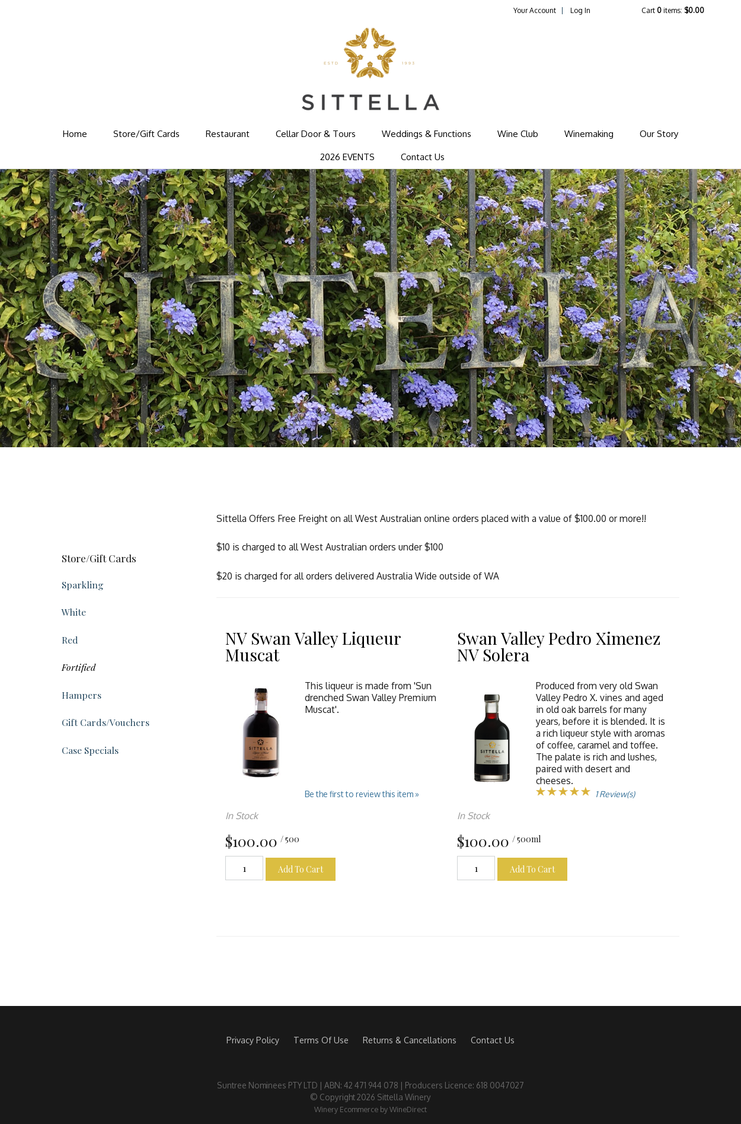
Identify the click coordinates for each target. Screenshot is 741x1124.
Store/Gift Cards (146, 133)
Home (75, 133)
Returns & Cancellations (409, 1039)
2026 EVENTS (347, 157)
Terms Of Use (321, 1039)
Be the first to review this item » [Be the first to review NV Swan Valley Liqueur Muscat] (362, 794)
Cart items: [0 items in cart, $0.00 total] (672, 10)
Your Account (534, 10)
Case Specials (90, 750)
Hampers (81, 695)
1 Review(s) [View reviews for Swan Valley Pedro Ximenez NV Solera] (615, 794)
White (74, 612)
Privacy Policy (252, 1039)
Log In (580, 10)
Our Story (659, 133)
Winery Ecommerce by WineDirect (370, 1109)
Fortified (78, 667)
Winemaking (589, 133)
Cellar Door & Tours (316, 133)
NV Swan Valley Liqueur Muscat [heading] (313, 646)
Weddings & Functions (426, 133)
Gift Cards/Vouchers (105, 722)
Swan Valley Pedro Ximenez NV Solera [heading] (558, 646)
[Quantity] (244, 868)
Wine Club (517, 133)
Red (70, 639)
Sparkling (83, 584)
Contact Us (423, 157)
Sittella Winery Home (370, 68)
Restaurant (228, 133)
